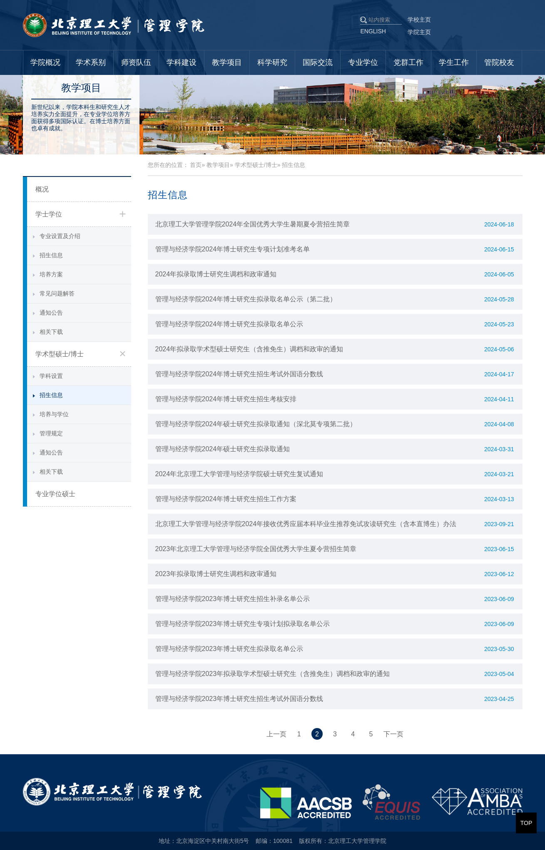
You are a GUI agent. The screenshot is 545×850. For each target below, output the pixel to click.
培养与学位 (54, 414)
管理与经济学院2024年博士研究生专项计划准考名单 (232, 249)
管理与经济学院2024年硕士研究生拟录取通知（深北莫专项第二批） (256, 423)
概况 (42, 189)
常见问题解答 (57, 293)
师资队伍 (136, 62)
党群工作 (408, 62)
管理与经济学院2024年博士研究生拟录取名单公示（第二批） (246, 299)
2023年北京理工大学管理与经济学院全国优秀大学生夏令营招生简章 (256, 548)
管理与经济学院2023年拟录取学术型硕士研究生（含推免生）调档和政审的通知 (272, 673)
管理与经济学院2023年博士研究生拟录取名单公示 (229, 648)
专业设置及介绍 (60, 236)
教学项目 (227, 62)
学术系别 (91, 62)
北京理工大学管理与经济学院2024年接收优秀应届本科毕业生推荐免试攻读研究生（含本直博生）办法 (306, 523)
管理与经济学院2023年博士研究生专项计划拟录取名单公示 (242, 623)
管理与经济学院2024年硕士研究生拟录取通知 (222, 448)
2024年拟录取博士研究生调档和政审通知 (216, 274)
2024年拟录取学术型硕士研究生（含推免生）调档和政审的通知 (249, 349)
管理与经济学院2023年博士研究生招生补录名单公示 (232, 598)
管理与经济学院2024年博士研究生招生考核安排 (226, 399)
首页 (196, 165)
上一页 (276, 734)
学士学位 (48, 214)
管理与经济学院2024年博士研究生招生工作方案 (226, 498)
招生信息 (51, 255)
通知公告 (51, 312)
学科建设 (182, 62)
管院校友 (499, 62)
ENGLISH (373, 31)
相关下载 (51, 331)
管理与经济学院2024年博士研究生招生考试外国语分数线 (239, 374)
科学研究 (272, 62)
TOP (526, 823)
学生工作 (454, 62)
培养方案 (51, 274)
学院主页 (419, 32)
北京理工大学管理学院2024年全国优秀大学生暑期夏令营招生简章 (252, 224)
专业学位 (363, 62)
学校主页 (419, 19)
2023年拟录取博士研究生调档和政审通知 (216, 573)
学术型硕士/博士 (59, 354)
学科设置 (51, 376)
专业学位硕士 (55, 493)
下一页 (393, 734)
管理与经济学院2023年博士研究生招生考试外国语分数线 (239, 698)
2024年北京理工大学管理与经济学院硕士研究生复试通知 (239, 473)
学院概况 (45, 62)
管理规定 (51, 433)
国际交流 (318, 62)
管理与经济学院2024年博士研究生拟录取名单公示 (229, 324)
